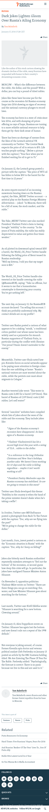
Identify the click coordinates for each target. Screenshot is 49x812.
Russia (5, 11)
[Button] (44, 37)
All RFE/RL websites (9, 809)
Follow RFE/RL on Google (30, 809)
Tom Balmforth (10, 27)
